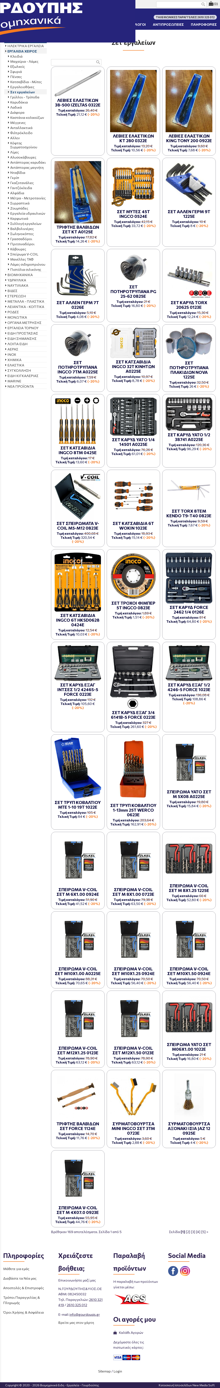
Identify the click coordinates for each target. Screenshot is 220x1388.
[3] (193, 1232)
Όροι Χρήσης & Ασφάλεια (23, 1312)
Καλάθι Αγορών (128, 1332)
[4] (198, 1232)
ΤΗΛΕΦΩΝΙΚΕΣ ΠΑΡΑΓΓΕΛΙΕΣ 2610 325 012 (40, 4)
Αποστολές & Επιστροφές (23, 1288)
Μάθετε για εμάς (16, 1269)
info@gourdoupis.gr (85, 1314)
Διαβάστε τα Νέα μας (20, 1278)
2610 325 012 (77, 1305)
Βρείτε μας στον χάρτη (76, 1322)
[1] (183, 1232)
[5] (203, 1232)
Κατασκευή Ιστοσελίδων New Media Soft (187, 1385)
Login (118, 1371)
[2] (188, 1232)
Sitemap (104, 1371)
